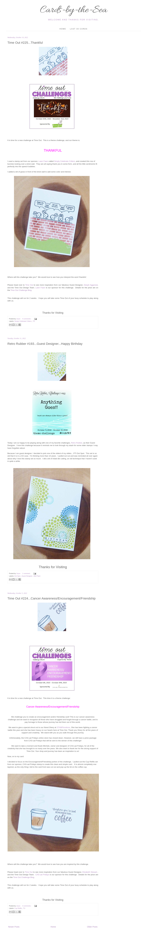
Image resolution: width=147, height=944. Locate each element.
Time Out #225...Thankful (25, 42)
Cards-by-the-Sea (73, 10)
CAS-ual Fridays (42, 875)
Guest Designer (27, 576)
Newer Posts (13, 927)
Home (63, 29)
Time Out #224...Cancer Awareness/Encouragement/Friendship (51, 598)
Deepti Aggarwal (91, 285)
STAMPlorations (63, 727)
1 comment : (26, 573)
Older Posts (92, 927)
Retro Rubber (76, 443)
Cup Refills (18, 908)
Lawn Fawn (43, 161)
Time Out (29, 285)
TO (34, 321)
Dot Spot (17, 576)
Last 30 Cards (78, 29)
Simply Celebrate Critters (64, 161)
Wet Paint (37, 576)
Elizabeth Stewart (89, 872)
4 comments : (27, 319)
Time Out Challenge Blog (21, 290)
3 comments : (27, 906)
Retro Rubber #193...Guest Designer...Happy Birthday (44, 344)
